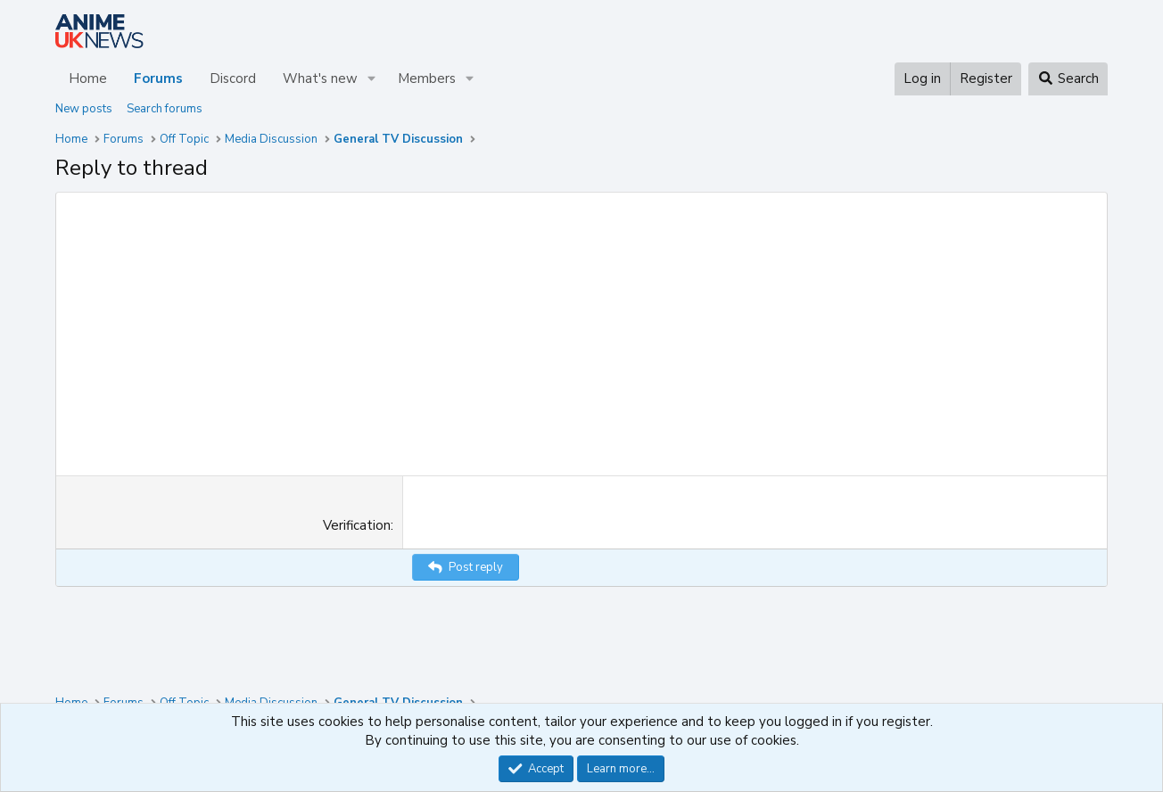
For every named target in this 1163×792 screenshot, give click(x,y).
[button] (371, 78)
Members (427, 78)
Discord (233, 78)
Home (88, 78)
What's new (320, 78)
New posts (83, 109)
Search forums (164, 109)
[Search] (1068, 78)
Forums (158, 78)
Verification (357, 525)
